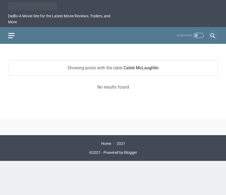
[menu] (11, 35)
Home (106, 143)
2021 (121, 143)
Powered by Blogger (120, 152)
